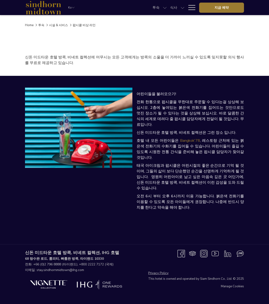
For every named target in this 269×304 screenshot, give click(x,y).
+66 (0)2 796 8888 (47, 264)
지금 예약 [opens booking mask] (221, 7)
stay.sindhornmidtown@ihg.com (60, 270)
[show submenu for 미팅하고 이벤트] (165, 7)
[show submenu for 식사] (128, 7)
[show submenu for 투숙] (110, 7)
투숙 (41, 25)
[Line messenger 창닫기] (240, 253)
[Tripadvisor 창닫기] (192, 253)
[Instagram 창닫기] (204, 253)
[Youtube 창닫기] (215, 253)
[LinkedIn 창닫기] (228, 253)
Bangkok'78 (190, 140)
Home (29, 25)
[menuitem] (101, 7)
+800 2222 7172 (91, 264)
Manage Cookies (232, 286)
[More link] (190, 7)
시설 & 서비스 (58, 25)
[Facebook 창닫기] (181, 253)
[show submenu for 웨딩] (182, 7)
